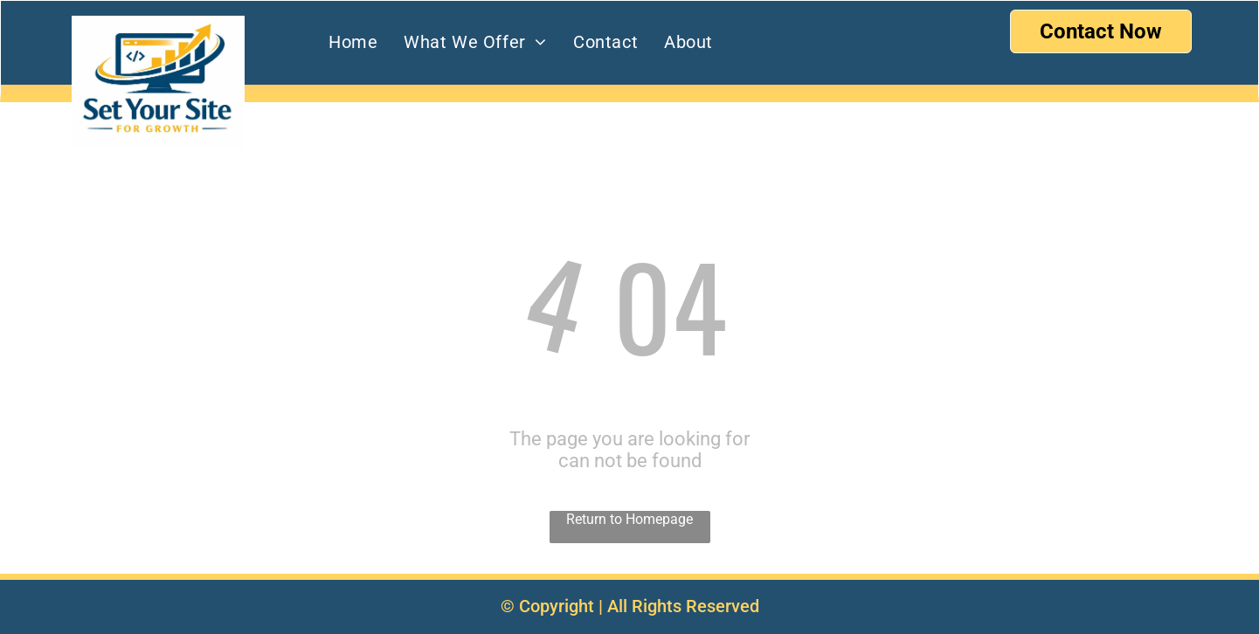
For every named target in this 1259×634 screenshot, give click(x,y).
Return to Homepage (629, 519)
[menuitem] (353, 42)
